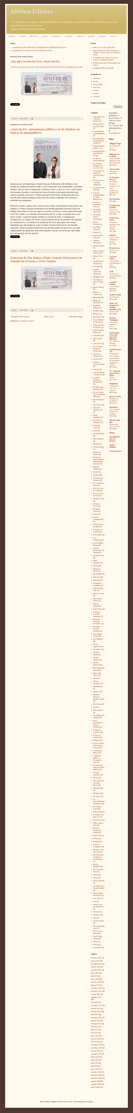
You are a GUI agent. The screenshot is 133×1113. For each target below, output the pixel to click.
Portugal (96, 841)
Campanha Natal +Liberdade (103, 68)
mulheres (96, 692)
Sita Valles (97, 898)
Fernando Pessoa (96, 505)
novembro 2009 (96, 1078)
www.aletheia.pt (114, 133)
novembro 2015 (96, 991)
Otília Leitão (97, 812)
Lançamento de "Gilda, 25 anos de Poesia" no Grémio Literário (105, 59)
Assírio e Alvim (115, 295)
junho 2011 (95, 1027)
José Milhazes (98, 639)
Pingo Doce (97, 835)
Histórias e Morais (97, 570)
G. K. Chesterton (97, 539)
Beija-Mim (97, 297)
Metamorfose (98, 687)
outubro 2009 (95, 1081)
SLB (94, 901)
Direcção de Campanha (97, 421)
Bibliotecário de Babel (114, 155)
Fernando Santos (96, 510)
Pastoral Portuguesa (113, 319)
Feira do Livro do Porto (98, 495)
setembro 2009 (96, 1084)
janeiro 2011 (95, 1042)
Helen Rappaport (97, 562)
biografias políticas (96, 307)
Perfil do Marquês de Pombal (97, 830)
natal (95, 707)
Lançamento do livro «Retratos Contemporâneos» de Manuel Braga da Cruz (40, 47)
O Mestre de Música (97, 752)
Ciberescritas (114, 169)
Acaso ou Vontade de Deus (97, 204)
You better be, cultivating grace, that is (115, 263)
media (95, 678)
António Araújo (98, 246)
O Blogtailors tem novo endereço (114, 388)
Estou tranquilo (98, 447)
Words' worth (114, 312)
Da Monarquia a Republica (99, 388)
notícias (11, 36)
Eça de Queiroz (98, 434)
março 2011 (95, 1036)
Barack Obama (98, 287)
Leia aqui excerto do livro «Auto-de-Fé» (35, 61)
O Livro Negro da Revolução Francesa (98, 745)
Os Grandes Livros (97, 808)
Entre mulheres (98, 439)
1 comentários (23, 310)
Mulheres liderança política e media (98, 697)
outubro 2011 (95, 1021)
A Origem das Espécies (114, 206)
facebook (69, 36)
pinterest (102, 36)
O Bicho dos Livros (114, 219)
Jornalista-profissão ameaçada (97, 629)
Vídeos (95, 945)
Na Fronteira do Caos (114, 179)
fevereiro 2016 (96, 982)
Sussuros (96, 912)
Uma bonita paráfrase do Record (113, 324)
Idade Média (97, 574)
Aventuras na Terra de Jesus (98, 281)
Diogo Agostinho (97, 416)
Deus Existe (97, 405)
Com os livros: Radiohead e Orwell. (114, 239)
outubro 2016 (95, 967)
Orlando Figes (98, 788)
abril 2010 (94, 1066)
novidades (96, 78)
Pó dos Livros (114, 248)
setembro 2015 (96, 997)
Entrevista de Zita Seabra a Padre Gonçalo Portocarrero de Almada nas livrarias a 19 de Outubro (46, 259)
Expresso (96, 475)
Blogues (96, 314)
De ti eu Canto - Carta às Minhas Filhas (99, 394)
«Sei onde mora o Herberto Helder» (98, 119)
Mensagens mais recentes (20, 317)
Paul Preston (97, 820)
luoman (69, 1102)
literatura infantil (96, 653)
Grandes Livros (98, 555)
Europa (95, 472)
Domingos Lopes (97, 426)
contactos (96, 97)
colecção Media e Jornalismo (98, 374)
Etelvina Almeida (96, 468)
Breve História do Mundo (98, 321)
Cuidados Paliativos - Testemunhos (98, 380)
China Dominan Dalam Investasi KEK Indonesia (114, 160)
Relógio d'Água (115, 144)
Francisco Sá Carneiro (97, 531)
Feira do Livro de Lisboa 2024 (104, 47)
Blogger (90, 1102)
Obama (95, 778)
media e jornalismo (97, 682)
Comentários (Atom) (26, 321)
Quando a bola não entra (98, 851)
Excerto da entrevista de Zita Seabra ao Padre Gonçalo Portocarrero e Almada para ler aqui (46, 67)
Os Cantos (97, 796)
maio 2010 (94, 1063)
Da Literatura (114, 199)
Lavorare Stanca (113, 258)
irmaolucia (113, 407)
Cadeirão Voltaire (113, 283)
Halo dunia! (113, 171)
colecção (96, 369)
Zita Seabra (97, 948)
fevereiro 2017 (96, 958)
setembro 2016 (96, 970)
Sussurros (96, 915)
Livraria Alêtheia (96, 659)
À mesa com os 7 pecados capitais (98, 182)
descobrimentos (98, 400)
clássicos (96, 359)
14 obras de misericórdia (97, 159)
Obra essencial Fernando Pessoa (98, 783)
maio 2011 (94, 1030)
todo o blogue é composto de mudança (114, 411)
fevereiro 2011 (96, 1039)
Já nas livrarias (114, 297)
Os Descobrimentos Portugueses (99, 801)
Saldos (95, 878)
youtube (91, 36)
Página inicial (49, 317)
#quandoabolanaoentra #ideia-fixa (99, 153)
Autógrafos (97, 277)
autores (45, 36)
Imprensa (96, 580)
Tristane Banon (98, 921)
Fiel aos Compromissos (98, 518)
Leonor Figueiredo (97, 645)
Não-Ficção (97, 704)
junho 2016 (95, 973)
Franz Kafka (97, 535)
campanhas (97, 335)
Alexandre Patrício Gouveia (97, 217)
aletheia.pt (56, 36)
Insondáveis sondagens (97, 584)
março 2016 (95, 979)
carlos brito (97, 344)
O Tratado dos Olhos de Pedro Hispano (98, 767)
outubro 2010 (95, 1051)
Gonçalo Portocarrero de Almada (98, 550)
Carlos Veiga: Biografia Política (98, 349)
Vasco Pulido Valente (98, 937)
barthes (111, 377)
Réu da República (96, 865)
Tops (95, 918)
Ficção (95, 514)
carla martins (97, 338)
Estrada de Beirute (97, 453)
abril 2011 (94, 1033)
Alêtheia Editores (31, 11)
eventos (22, 36)
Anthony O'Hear (96, 242)
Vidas (95, 942)
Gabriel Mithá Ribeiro (98, 544)
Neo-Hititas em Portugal (98, 716)
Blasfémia (96, 311)
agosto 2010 (95, 1057)
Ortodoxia (96, 793)
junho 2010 (95, 1060)
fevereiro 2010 (96, 1072)
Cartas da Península (96, 355)
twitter (113, 36)
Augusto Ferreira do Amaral (97, 272)
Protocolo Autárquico (97, 846)
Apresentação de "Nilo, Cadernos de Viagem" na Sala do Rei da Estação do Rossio (107, 53)
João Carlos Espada (97, 600)
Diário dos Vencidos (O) (98, 409)
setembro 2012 (96, 1011)
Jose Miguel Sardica (97, 635)
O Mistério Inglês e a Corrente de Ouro (97, 759)
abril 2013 (94, 1002)
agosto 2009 (95, 1087)
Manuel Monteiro (96, 664)
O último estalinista (96, 774)
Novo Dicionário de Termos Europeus (98, 724)
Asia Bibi (96, 266)
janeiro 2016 (95, 985)
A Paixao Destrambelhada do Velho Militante (99, 196)
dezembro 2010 (96, 1045)
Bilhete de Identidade (97, 302)
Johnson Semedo (96, 605)
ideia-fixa (34, 36)
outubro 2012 (95, 1008)
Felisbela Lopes (98, 499)
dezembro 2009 (96, 1075)
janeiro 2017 (95, 961)
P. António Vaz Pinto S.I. (98, 816)
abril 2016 (94, 976)
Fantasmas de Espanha (98, 479)
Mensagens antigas (75, 317)
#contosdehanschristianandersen (99, 132)
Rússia (95, 875)
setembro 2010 (96, 1054)
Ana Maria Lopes (97, 228)
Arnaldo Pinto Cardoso (98, 262)
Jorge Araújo (97, 609)
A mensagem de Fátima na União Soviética (99, 173)
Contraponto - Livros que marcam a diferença (114, 336)
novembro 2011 (96, 1018)
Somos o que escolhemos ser (98, 906)
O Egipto (96, 740)
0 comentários (23, 118)
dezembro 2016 (96, 964)
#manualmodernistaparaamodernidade (99, 141)
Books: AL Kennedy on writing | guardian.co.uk (115, 306)
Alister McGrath (96, 223)
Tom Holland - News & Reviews (115, 439)
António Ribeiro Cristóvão (99, 252)
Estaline (96, 444)
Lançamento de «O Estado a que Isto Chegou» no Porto (32, 50)
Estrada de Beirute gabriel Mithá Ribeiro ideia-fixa (98, 460)
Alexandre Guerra (97, 211)
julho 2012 (94, 1014)
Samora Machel (98, 881)
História (96, 566)
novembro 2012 (96, 1005)
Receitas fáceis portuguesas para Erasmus (98, 857)
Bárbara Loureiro (96, 293)
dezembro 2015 (96, 988)
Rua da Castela (115, 396)
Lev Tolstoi (97, 649)
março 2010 (95, 1069)
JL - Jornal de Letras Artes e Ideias (114, 373)
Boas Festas (97, 317)
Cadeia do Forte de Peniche (98, 326)
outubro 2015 (95, 994)
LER (111, 271)
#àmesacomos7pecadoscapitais (98, 125)
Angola (95, 232)
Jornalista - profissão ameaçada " (97, 621)
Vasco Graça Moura (97, 932)
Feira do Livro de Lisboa (98, 489)
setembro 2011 (96, 1024)
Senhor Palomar (112, 446)
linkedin (80, 36)
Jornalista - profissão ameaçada (97, 614)
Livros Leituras (115, 451)
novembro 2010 (96, 1048)
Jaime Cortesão (98, 593)
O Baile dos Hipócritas (97, 731)
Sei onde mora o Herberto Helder (99, 887)
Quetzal (112, 235)
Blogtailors (113, 384)
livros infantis (98, 84)
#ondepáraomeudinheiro (98, 147)
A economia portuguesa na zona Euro (98, 166)
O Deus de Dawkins (97, 736)
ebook (95, 431)
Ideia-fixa (96, 577)
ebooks (95, 81)
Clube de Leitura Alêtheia (99, 363)
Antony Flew (98, 256)
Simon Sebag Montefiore (98, 894)
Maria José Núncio (97, 674)
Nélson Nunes (98, 710)
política (95, 839)
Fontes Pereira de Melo (98, 526)
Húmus (112, 433)
